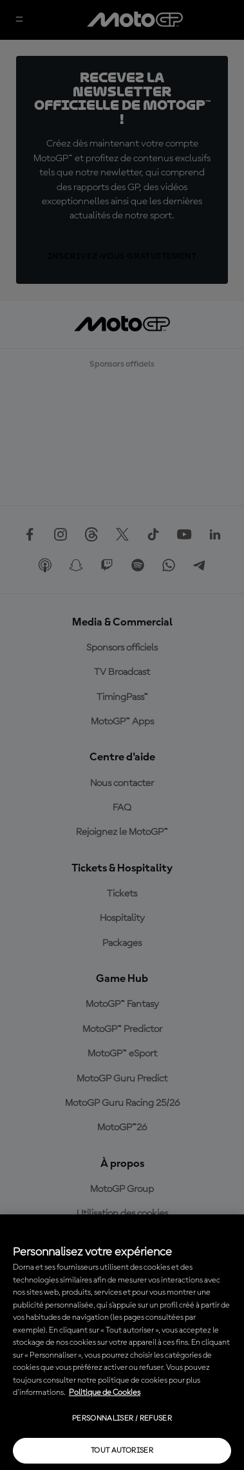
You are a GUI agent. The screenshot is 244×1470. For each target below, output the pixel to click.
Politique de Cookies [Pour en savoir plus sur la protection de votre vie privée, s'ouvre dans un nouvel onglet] (104, 1392)
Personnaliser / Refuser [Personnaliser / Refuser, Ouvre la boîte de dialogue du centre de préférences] (122, 1418)
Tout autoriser (122, 1451)
